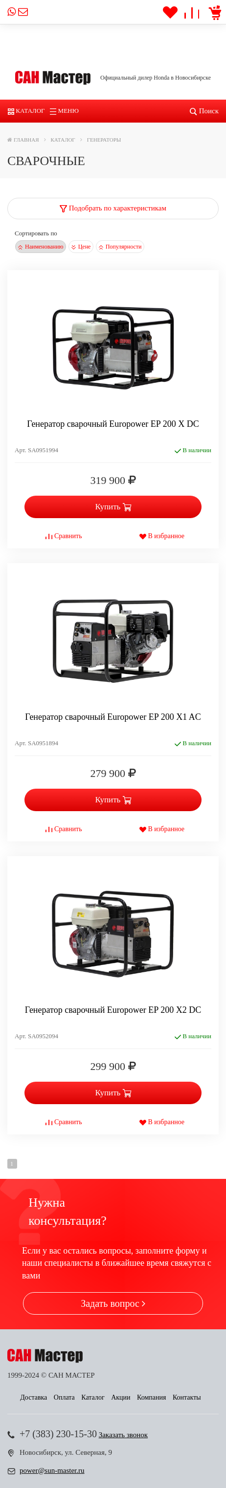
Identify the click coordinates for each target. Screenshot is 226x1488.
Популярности (120, 247)
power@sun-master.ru (52, 1470)
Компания (151, 1397)
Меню (64, 110)
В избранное (161, 536)
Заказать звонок (123, 1435)
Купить (113, 506)
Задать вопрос (113, 1303)
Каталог (26, 110)
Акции (120, 1397)
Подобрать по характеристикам (113, 208)
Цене (81, 247)
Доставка (33, 1397)
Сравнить (63, 536)
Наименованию (40, 247)
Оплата (64, 1397)
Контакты (187, 1397)
